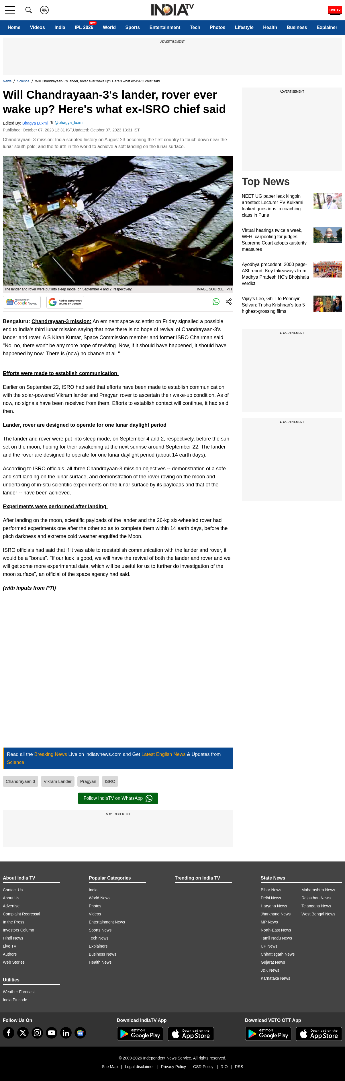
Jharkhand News (276, 914)
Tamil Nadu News (276, 938)
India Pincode (15, 999)
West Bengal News (318, 914)
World (109, 27)
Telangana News (316, 906)
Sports (133, 27)
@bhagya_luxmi (68, 122)
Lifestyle (244, 27)
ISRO (110, 781)
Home (14, 27)
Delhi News (271, 898)
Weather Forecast (19, 991)
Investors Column (18, 930)
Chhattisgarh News (278, 954)
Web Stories (14, 962)
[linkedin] (66, 1033)
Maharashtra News (318, 890)
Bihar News (271, 890)
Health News (100, 962)
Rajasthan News (316, 898)
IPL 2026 (84, 27)
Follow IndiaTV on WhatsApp (118, 798)
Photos (217, 27)
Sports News (100, 930)
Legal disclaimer (139, 1066)
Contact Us (13, 890)
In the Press (13, 922)
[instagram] (37, 1033)
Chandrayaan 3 (20, 781)
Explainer (327, 27)
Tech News (98, 938)
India (59, 27)
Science (23, 81)
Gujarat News (273, 962)
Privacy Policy (173, 1066)
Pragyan (88, 781)
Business (297, 27)
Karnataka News (275, 978)
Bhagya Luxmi (35, 123)
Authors (10, 954)
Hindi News (13, 938)
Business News (102, 954)
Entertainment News (107, 922)
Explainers (98, 946)
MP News (269, 922)
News (7, 81)
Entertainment (165, 27)
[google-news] (80, 1033)
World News (99, 898)
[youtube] (51, 1033)
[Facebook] (8, 1033)
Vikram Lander (58, 781)
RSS (239, 1066)
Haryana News (274, 906)
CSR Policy (203, 1066)
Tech (195, 27)
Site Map (109, 1066)
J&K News (270, 970)
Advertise (11, 906)
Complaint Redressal (21, 914)
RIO (224, 1066)
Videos (37, 27)
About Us (11, 898)
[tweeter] (23, 1033)
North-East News (276, 930)
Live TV (9, 946)
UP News (269, 946)
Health (270, 27)
